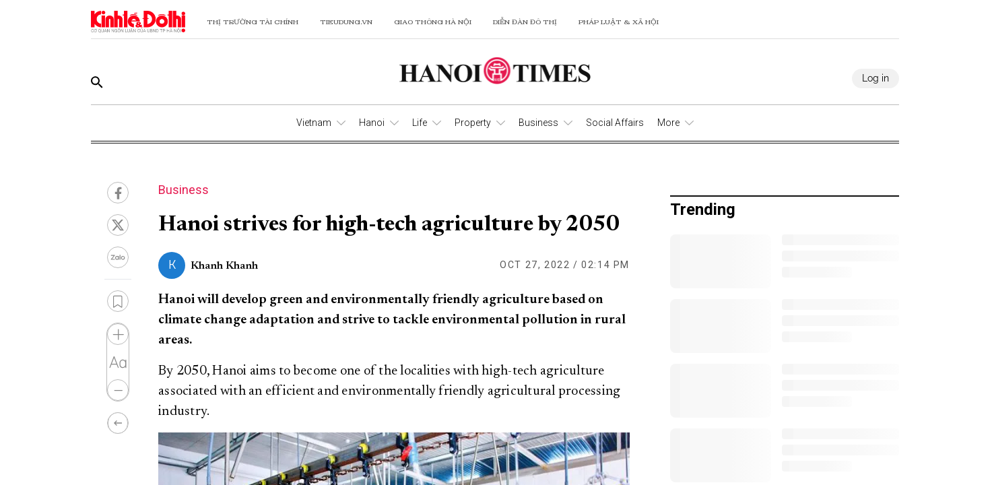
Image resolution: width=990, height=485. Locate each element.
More (668, 122)
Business (538, 122)
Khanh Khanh (224, 266)
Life (419, 122)
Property (473, 122)
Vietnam (313, 122)
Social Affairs (615, 122)
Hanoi (372, 122)
